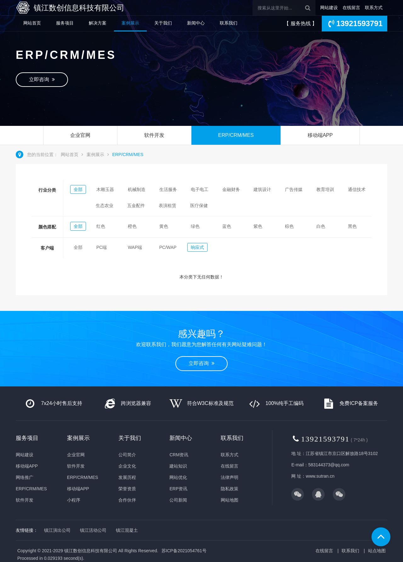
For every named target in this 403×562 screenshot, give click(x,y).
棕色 (289, 226)
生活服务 (168, 189)
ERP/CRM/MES (236, 135)
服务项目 (65, 22)
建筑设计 (262, 189)
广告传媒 (294, 189)
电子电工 (199, 189)
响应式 (197, 247)
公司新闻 (178, 500)
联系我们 (228, 22)
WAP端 (135, 247)
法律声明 (229, 477)
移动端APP (320, 135)
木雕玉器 (105, 189)
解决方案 (97, 22)
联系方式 (374, 7)
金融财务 (231, 189)
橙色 (132, 226)
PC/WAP (168, 247)
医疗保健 (199, 205)
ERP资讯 (178, 488)
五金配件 (136, 205)
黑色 (352, 226)
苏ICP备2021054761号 (184, 550)
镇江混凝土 (127, 530)
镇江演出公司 (57, 530)
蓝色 (226, 226)
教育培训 (325, 189)
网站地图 (229, 500)
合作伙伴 (127, 500)
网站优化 (178, 477)
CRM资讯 (178, 454)
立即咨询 (42, 79)
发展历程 (127, 477)
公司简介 (127, 454)
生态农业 (104, 205)
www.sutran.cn (320, 476)
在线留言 (351, 7)
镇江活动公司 (93, 530)
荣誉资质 (127, 488)
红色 (100, 226)
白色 (320, 226)
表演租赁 (167, 205)
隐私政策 (229, 488)
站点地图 (377, 550)
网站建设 (329, 7)
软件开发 (154, 135)
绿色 (195, 226)
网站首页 (32, 22)
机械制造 (136, 189)
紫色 (257, 226)
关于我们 (163, 22)
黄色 (163, 226)
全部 (78, 189)
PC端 (101, 247)
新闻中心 (196, 22)
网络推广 (24, 477)
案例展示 (130, 22)
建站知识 (178, 466)
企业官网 (80, 135)
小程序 (73, 500)
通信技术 (357, 189)
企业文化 (127, 466)
